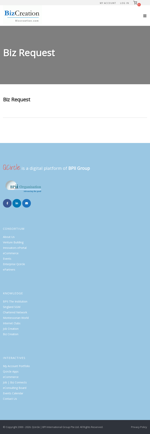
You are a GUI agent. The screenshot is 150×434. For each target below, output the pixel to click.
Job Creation (11, 329)
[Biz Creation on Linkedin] (16, 203)
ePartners (9, 269)
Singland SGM (11, 307)
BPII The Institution (15, 301)
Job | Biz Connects (15, 382)
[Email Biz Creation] (26, 203)
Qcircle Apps (11, 371)
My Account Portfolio (16, 366)
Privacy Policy (139, 427)
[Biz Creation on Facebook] (7, 203)
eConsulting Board (14, 388)
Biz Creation (10, 334)
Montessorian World (16, 318)
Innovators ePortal (15, 248)
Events (7, 258)
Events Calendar (13, 393)
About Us (9, 237)
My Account (108, 3)
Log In (124, 3)
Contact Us (10, 399)
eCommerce (11, 253)
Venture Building (13, 242)
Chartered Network (15, 312)
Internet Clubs (12, 323)
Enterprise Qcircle (14, 264)
